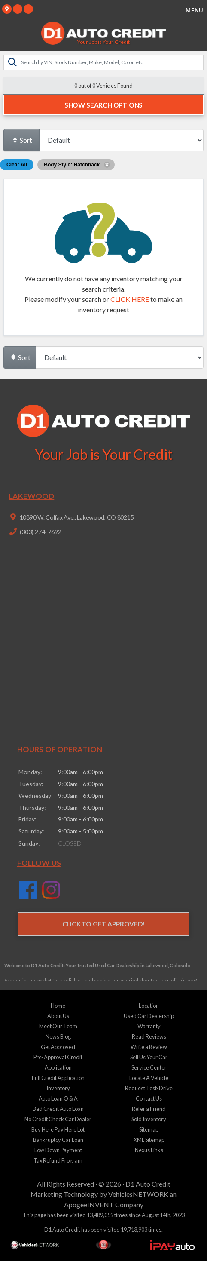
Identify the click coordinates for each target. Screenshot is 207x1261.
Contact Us (149, 1098)
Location (149, 1005)
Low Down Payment (58, 1150)
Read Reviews (149, 1036)
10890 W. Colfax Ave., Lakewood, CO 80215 (76, 517)
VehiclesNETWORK (138, 1194)
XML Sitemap (149, 1139)
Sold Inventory (148, 1119)
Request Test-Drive (149, 1088)
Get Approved (58, 1046)
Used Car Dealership (149, 1015)
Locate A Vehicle (148, 1077)
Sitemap (148, 1129)
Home (58, 1005)
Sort (22, 140)
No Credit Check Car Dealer (57, 1119)
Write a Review (149, 1046)
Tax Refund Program (57, 1160)
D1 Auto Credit (147, 1184)
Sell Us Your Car (148, 1057)
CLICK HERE (129, 299)
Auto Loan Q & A (58, 1098)
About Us (58, 1015)
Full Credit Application (58, 1077)
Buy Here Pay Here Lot (58, 1129)
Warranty (149, 1026)
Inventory (58, 1088)
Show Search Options (103, 105)
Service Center (149, 1067)
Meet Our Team (58, 1026)
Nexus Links (149, 1150)
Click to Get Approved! (103, 924)
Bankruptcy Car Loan (58, 1139)
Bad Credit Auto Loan (58, 1108)
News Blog (58, 1036)
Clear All (16, 165)
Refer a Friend (149, 1108)
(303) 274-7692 (39, 531)
